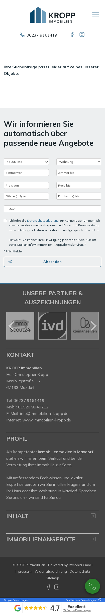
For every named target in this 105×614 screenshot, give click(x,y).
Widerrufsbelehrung (51, 571)
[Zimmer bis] (78, 172)
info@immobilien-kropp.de (44, 413)
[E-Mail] (52, 208)
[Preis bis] (78, 185)
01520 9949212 (33, 406)
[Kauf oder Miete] (26, 161)
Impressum (23, 571)
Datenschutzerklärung (43, 220)
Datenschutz (80, 571)
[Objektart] (78, 161)
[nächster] (93, 326)
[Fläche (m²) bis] (78, 196)
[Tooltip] (99, 600)
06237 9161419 (42, 35)
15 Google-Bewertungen (77, 610)
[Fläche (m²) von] (26, 196)
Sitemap (52, 578)
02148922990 (92, 586)
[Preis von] (26, 185)
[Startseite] (52, 14)
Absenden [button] (52, 261)
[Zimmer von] (26, 172)
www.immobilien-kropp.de (47, 419)
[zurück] (12, 326)
